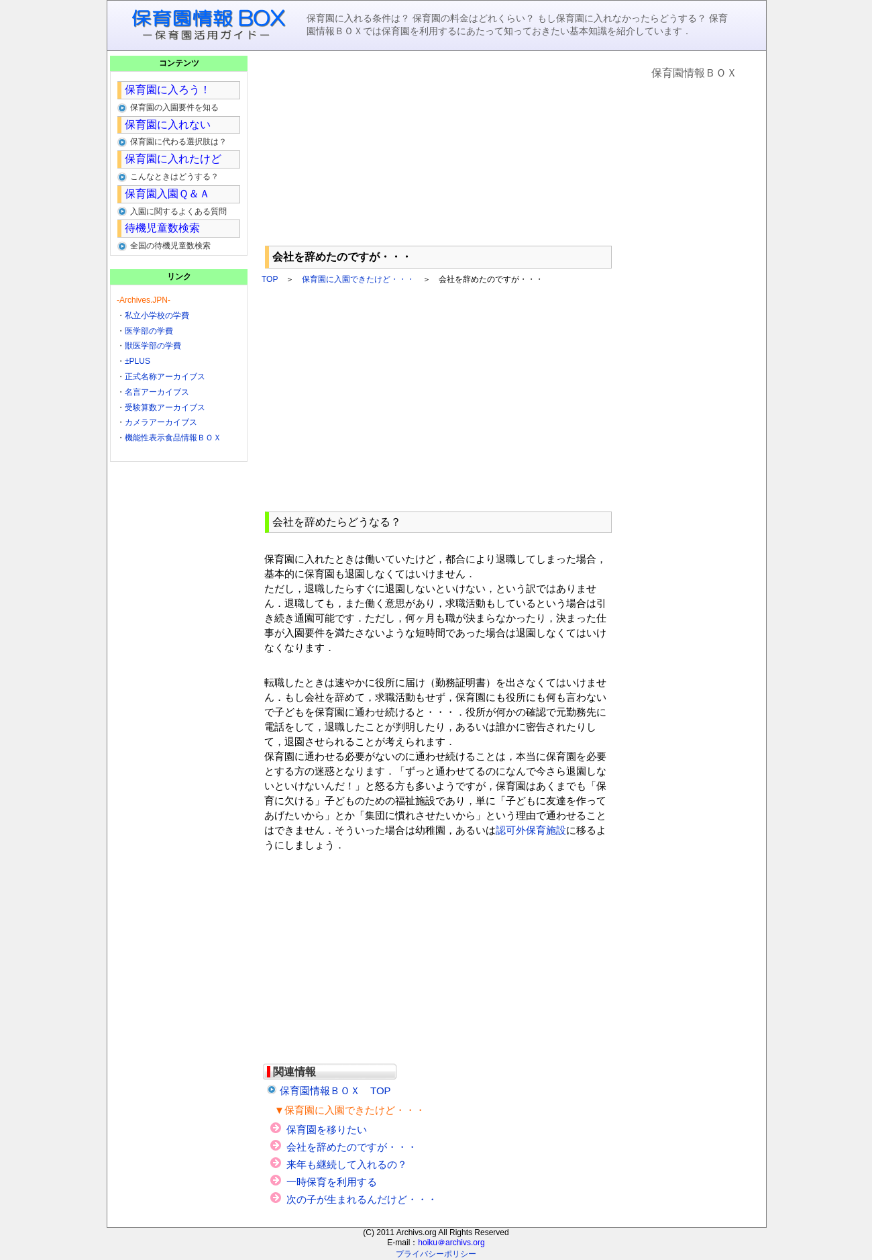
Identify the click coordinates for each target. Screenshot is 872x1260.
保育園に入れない (168, 124)
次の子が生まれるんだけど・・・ (361, 1199)
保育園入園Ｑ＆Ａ (167, 193)
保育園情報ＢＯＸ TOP (335, 1090)
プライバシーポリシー (436, 1254)
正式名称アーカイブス (165, 376)
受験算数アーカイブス (165, 407)
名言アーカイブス (157, 392)
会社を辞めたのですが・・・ (351, 1147)
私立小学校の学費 (157, 315)
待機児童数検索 (162, 228)
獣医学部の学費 (153, 345)
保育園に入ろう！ (168, 89)
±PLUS (137, 361)
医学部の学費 (149, 331)
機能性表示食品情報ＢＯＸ (173, 437)
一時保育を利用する (331, 1182)
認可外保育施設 (531, 830)
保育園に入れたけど (173, 158)
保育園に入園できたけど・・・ (358, 279)
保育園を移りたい (326, 1129)
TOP (270, 279)
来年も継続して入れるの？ (346, 1164)
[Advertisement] (438, 148)
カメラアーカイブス (161, 422)
